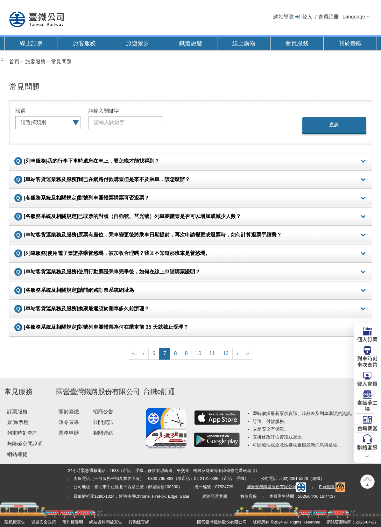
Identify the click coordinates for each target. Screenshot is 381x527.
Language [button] (353, 16)
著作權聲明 (72, 522)
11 (212, 353)
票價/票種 (18, 422)
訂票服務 (17, 411)
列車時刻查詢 (22, 433)
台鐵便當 (367, 427)
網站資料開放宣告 (105, 522)
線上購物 (243, 43)
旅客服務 (84, 43)
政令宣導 (69, 422)
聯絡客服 (367, 446)
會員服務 (297, 43)
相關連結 (103, 433)
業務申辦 (69, 433)
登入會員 (367, 383)
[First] (133, 354)
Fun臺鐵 (332, 486)
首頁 (14, 61)
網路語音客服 (214, 496)
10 (198, 353)
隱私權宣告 (14, 522)
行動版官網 (139, 522)
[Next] (237, 354)
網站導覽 (283, 16)
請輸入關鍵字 (103, 111)
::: (3, 59)
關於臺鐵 (350, 43)
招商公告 (103, 411)
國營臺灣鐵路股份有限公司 (276, 486)
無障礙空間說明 (25, 443)
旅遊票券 (137, 43)
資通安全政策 (43, 522)
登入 (307, 16)
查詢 (334, 124)
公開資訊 (103, 422)
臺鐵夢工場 (367, 405)
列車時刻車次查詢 (367, 361)
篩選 (20, 111)
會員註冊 (328, 16)
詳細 (363, 161)
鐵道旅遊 (190, 43)
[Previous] (144, 354)
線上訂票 (31, 43)
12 (226, 353)
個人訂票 (367, 338)
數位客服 (248, 496)
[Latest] (247, 354)
